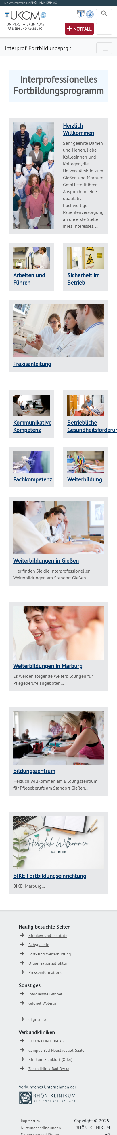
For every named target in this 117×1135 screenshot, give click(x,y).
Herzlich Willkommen (78, 129)
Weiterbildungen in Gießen (46, 560)
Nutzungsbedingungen (41, 1127)
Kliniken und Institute (47, 935)
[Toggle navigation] (104, 14)
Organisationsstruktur (47, 963)
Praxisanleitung (32, 363)
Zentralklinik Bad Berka (48, 1068)
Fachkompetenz (32, 479)
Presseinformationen (46, 972)
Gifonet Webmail (42, 1003)
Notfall (82, 29)
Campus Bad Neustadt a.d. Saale (56, 1050)
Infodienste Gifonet (45, 994)
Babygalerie (38, 944)
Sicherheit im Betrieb (83, 279)
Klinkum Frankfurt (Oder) (50, 1059)
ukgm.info (37, 1019)
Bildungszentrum (34, 770)
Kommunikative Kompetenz (32, 426)
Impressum (30, 1120)
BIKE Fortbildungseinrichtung (49, 875)
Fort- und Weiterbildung (49, 954)
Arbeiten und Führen (29, 279)
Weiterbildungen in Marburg (48, 665)
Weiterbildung (84, 479)
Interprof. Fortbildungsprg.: (38, 48)
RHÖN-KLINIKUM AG (46, 1041)
